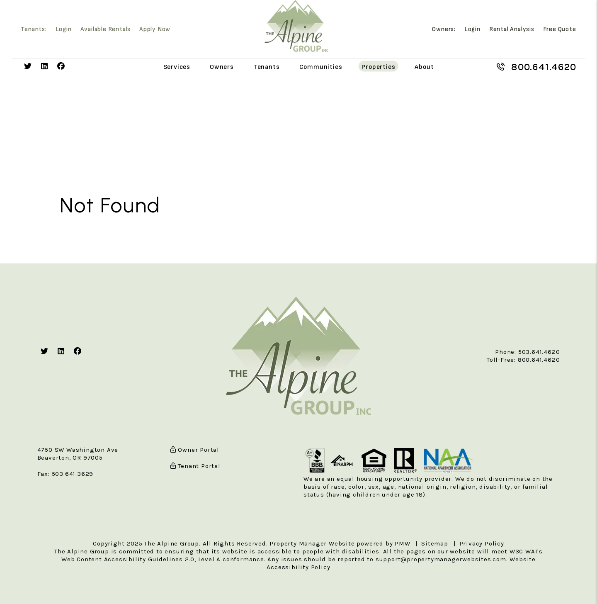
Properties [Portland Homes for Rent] (378, 67)
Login (64, 30)
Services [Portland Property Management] (176, 67)
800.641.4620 (543, 67)
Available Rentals (105, 30)
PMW (402, 543)
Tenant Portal (195, 466)
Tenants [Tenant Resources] (266, 67)
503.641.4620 (539, 352)
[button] (28, 66)
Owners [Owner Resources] (222, 67)
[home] (296, 25)
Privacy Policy (481, 543)
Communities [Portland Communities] (320, 67)
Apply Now (154, 30)
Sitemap (434, 543)
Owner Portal (194, 449)
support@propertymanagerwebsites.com (441, 559)
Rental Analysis (511, 30)
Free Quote (559, 30)
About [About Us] (424, 67)
